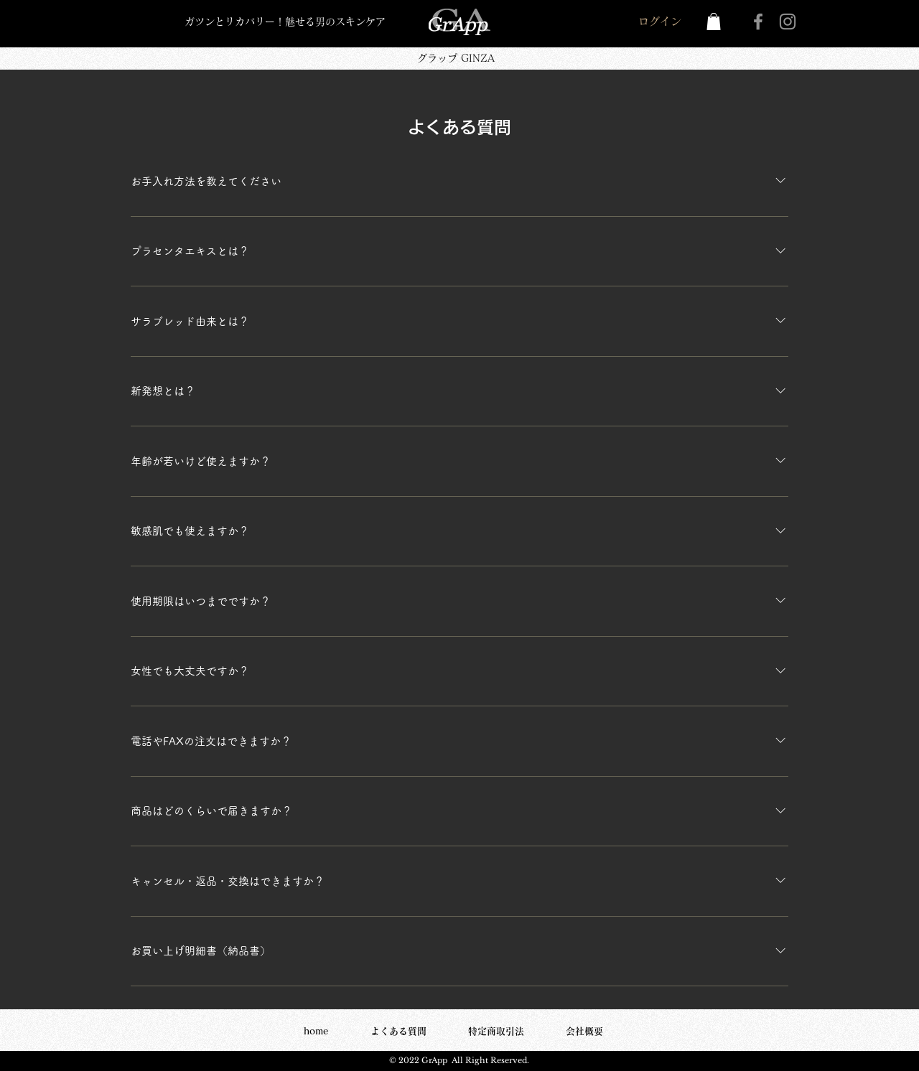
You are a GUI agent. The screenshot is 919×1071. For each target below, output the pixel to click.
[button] (713, 21)
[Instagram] (787, 21)
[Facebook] (758, 21)
